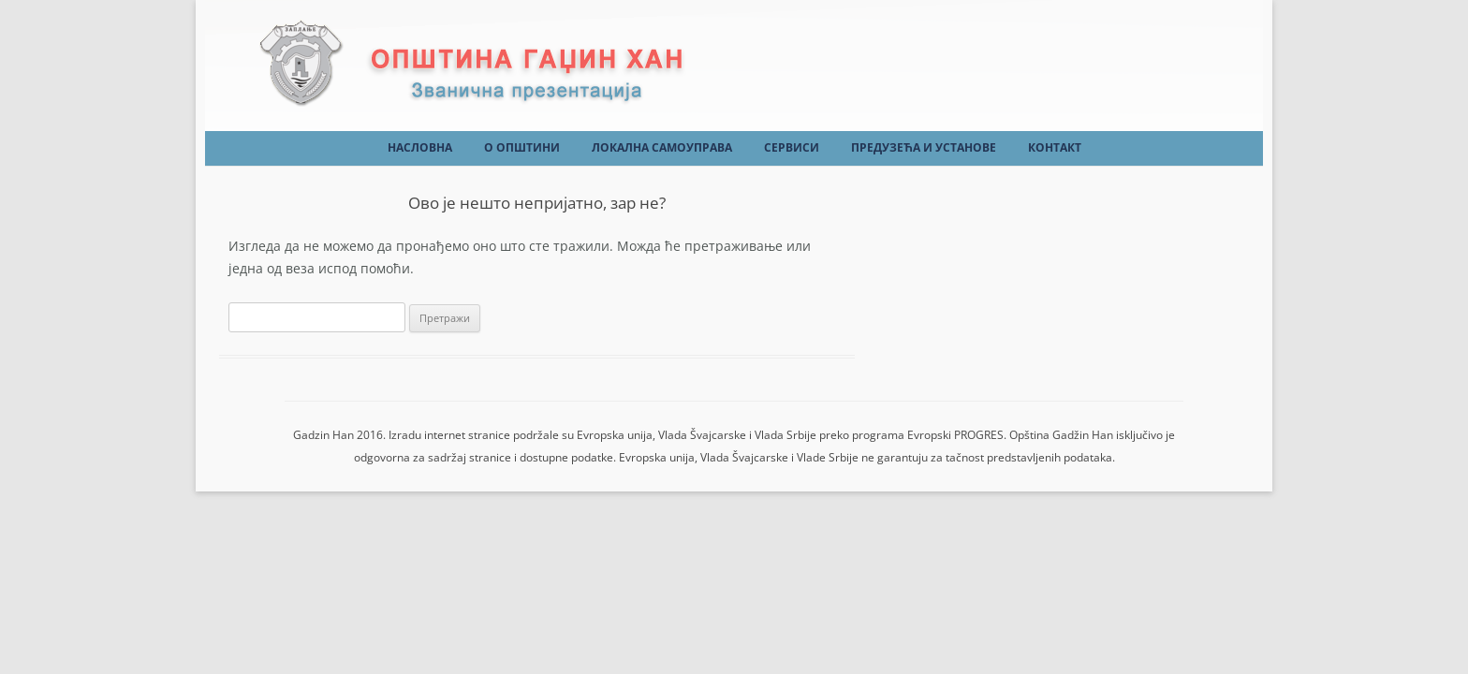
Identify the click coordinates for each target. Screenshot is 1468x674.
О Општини (522, 147)
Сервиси (791, 147)
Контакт (1054, 147)
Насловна (420, 147)
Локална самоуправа (662, 147)
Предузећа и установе (923, 147)
